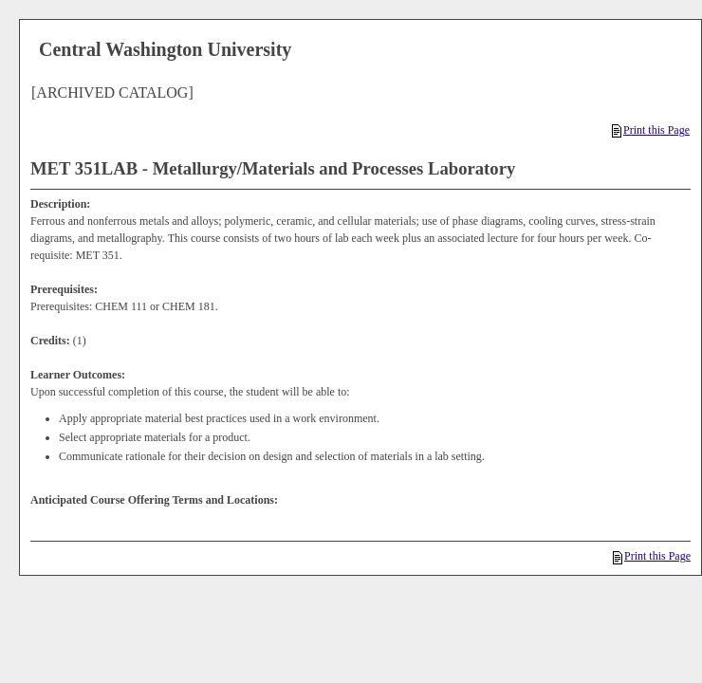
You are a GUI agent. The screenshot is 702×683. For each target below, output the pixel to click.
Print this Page (651, 130)
